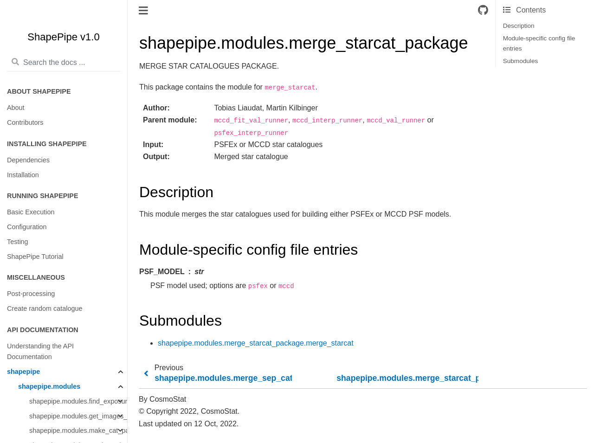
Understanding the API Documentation (40, 351)
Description (519, 25)
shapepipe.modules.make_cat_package (78, 430)
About (16, 107)
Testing (17, 241)
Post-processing (31, 293)
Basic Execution (30, 212)
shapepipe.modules (49, 386)
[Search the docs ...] (63, 62)
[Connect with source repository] (483, 10)
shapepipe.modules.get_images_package (78, 416)
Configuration (27, 227)
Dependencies (28, 160)
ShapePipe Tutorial (35, 256)
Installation (23, 175)
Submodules (520, 61)
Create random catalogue (44, 308)
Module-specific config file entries (539, 43)
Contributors (25, 122)
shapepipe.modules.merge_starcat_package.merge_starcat (256, 343)
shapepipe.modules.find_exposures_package (78, 401)
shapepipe (23, 371)
